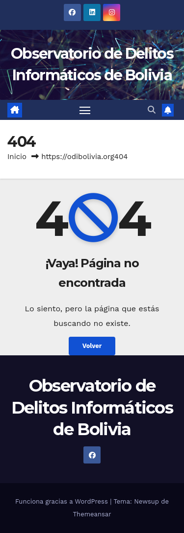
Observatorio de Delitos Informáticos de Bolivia (92, 407)
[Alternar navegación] (85, 110)
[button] (152, 110)
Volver (92, 345)
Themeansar (92, 514)
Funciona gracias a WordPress (62, 501)
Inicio (16, 156)
